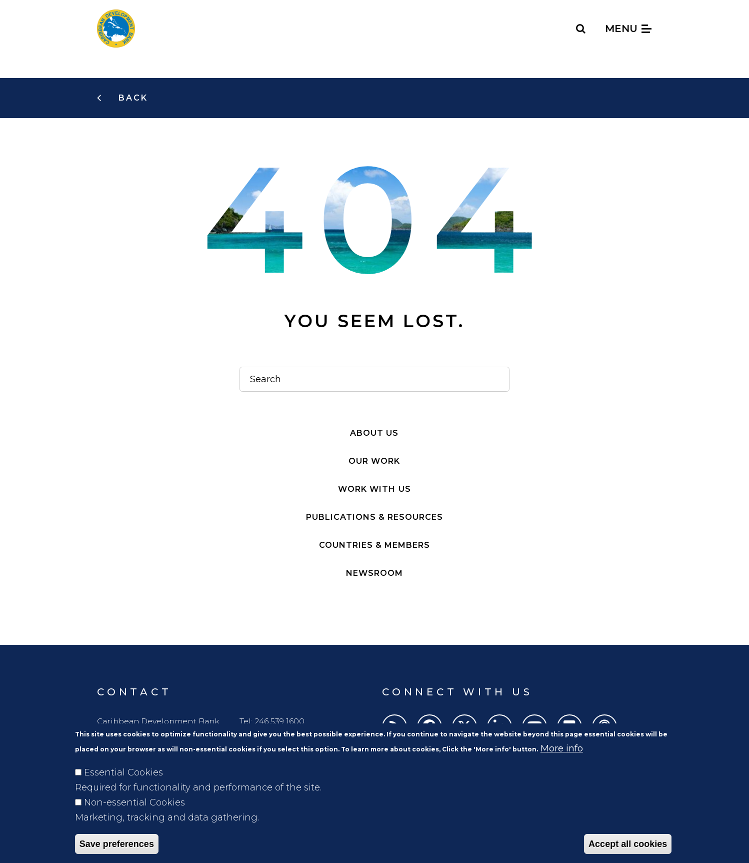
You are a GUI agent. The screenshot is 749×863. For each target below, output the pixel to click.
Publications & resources (374, 517)
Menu (628, 29)
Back (131, 98)
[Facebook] (429, 726)
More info (561, 762)
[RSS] (394, 726)
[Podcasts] (604, 726)
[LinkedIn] (499, 726)
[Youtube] (534, 726)
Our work (374, 461)
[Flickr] (569, 726)
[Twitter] (464, 726)
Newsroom (374, 573)
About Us (374, 433)
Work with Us (374, 489)
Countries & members (374, 545)
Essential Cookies (123, 786)
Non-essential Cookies (134, 816)
